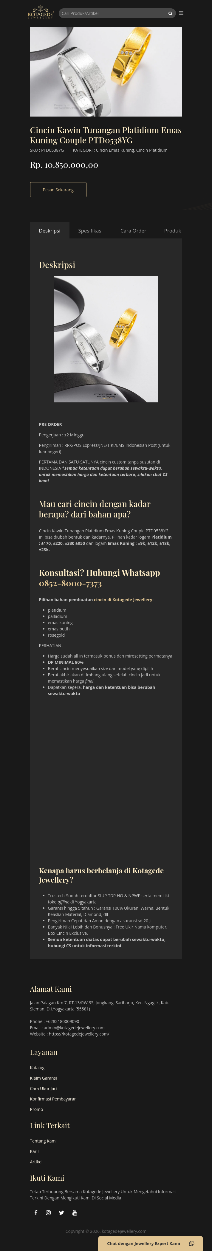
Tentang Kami (43, 1141)
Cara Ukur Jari (43, 1088)
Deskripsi (50, 230)
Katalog (37, 1067)
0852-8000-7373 (70, 582)
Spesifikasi (90, 230)
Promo (36, 1109)
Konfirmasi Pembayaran (53, 1099)
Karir (34, 1151)
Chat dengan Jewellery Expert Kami (150, 1244)
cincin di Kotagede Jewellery (123, 599)
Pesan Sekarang (58, 190)
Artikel (36, 1162)
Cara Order (133, 230)
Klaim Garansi (43, 1078)
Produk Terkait (181, 230)
